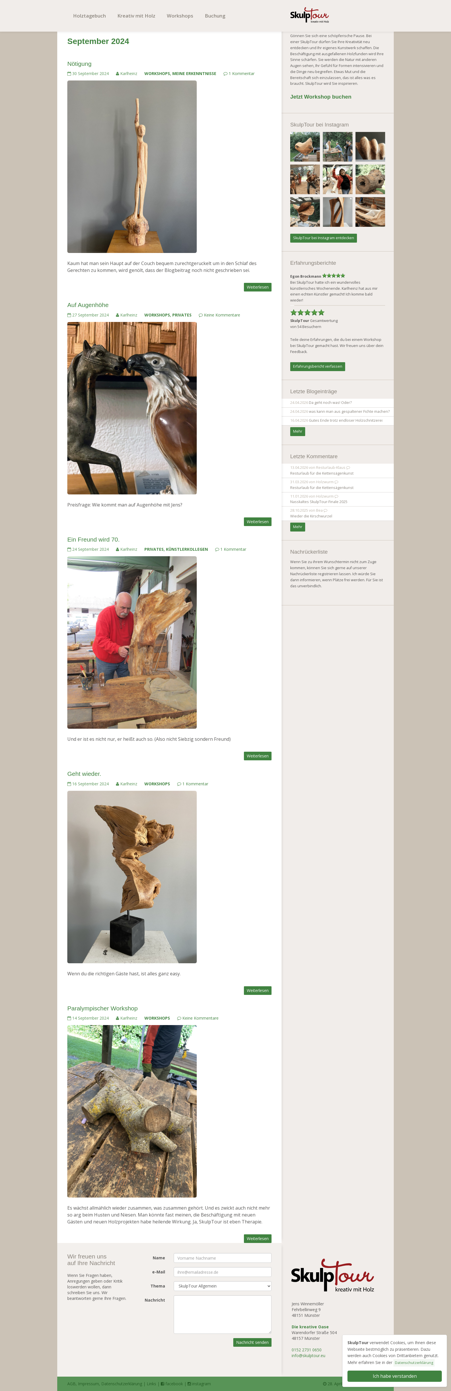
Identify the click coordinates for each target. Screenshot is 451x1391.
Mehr (297, 431)
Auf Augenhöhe (88, 305)
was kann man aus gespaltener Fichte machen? (349, 411)
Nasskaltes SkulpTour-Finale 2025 (318, 501)
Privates (182, 315)
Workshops (180, 15)
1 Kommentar (239, 73)
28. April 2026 (338, 1383)
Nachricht (155, 1300)
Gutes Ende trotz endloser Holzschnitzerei (346, 420)
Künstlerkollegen (187, 549)
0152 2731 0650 (307, 1349)
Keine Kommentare (219, 315)
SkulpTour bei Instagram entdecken (323, 237)
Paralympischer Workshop (102, 1008)
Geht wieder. (84, 773)
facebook (172, 1383)
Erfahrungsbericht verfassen (317, 366)
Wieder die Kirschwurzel (311, 516)
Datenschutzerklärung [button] (414, 1362)
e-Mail (158, 1272)
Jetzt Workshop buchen (320, 97)
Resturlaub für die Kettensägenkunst (321, 473)
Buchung (215, 15)
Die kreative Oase (310, 1326)
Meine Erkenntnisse (194, 73)
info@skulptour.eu (308, 1355)
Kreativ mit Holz (136, 15)
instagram (199, 1383)
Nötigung (79, 63)
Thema (157, 1286)
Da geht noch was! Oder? (330, 402)
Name (159, 1257)
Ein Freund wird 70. (93, 539)
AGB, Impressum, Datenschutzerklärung (104, 1383)
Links (151, 1383)
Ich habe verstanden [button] (395, 1376)
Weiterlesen (258, 287)
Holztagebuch (89, 15)
